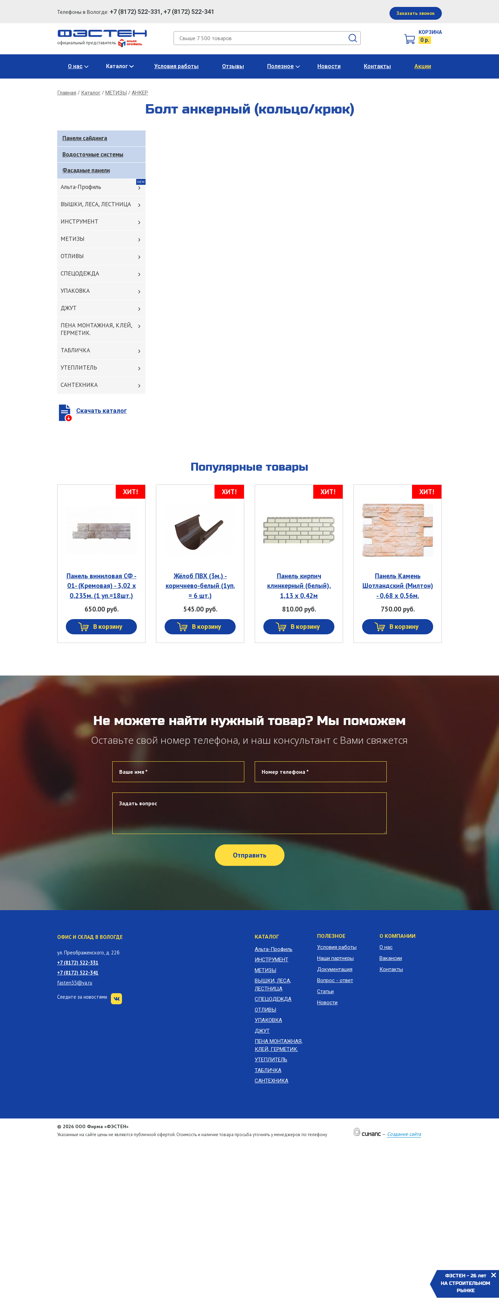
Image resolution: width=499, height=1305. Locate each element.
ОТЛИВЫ (72, 256)
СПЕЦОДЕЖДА (80, 273)
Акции (422, 66)
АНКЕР (140, 93)
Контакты (377, 66)
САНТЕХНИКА (79, 385)
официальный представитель (99, 43)
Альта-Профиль (81, 187)
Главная (66, 93)
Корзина (430, 32)
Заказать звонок (415, 13)
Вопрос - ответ (335, 980)
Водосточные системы (92, 154)
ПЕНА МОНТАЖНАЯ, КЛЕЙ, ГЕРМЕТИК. (96, 329)
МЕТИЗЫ (116, 93)
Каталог (117, 66)
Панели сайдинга (84, 138)
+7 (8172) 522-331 (77, 962)
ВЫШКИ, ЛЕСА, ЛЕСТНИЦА (96, 204)
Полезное (280, 66)
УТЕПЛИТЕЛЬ (79, 367)
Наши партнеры (335, 958)
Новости (329, 66)
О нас (75, 66)
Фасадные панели (86, 170)
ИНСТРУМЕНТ (79, 221)
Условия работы (176, 66)
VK (116, 998)
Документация (334, 969)
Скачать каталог (101, 410)
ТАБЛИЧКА (75, 350)
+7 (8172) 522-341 (77, 972)
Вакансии (390, 958)
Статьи (325, 991)
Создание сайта (404, 1134)
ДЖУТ (69, 308)
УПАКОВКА (75, 290)
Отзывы (233, 66)
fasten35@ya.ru (74, 982)
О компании (397, 936)
